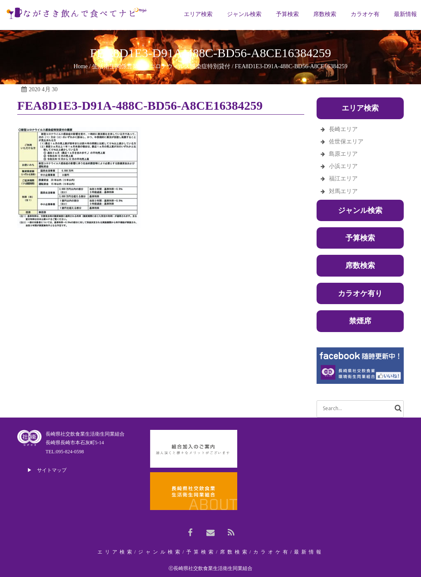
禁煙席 (360, 321)
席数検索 (360, 265)
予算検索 (360, 238)
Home (81, 66)
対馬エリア (343, 191)
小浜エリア (343, 166)
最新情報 (309, 552)
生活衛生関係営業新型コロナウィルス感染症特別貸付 (161, 66)
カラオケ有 (271, 552)
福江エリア (343, 178)
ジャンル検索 (360, 210)
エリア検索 (115, 552)
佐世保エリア (346, 141)
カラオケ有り (360, 293)
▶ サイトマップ (47, 470)
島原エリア (343, 154)
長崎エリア (343, 129)
